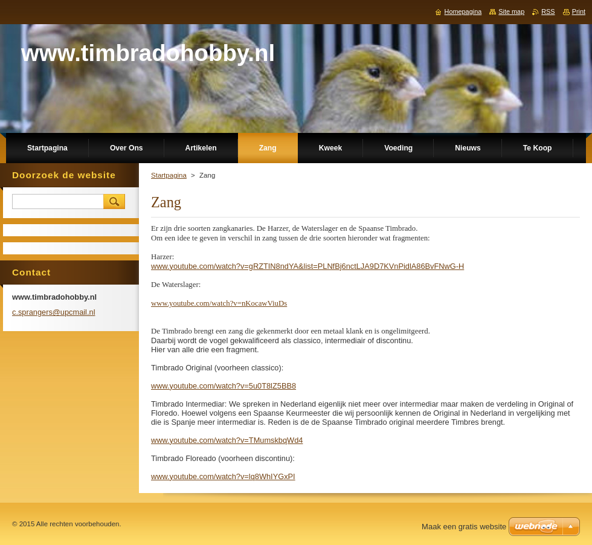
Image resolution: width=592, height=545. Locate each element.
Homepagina (463, 11)
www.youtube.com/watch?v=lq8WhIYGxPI (223, 476)
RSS (548, 11)
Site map (511, 11)
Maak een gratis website (464, 526)
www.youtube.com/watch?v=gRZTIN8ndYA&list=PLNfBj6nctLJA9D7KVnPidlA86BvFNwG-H (307, 266)
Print (578, 11)
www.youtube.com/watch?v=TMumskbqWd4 (227, 440)
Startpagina (169, 175)
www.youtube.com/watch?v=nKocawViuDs (219, 303)
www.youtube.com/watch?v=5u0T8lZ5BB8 (223, 385)
